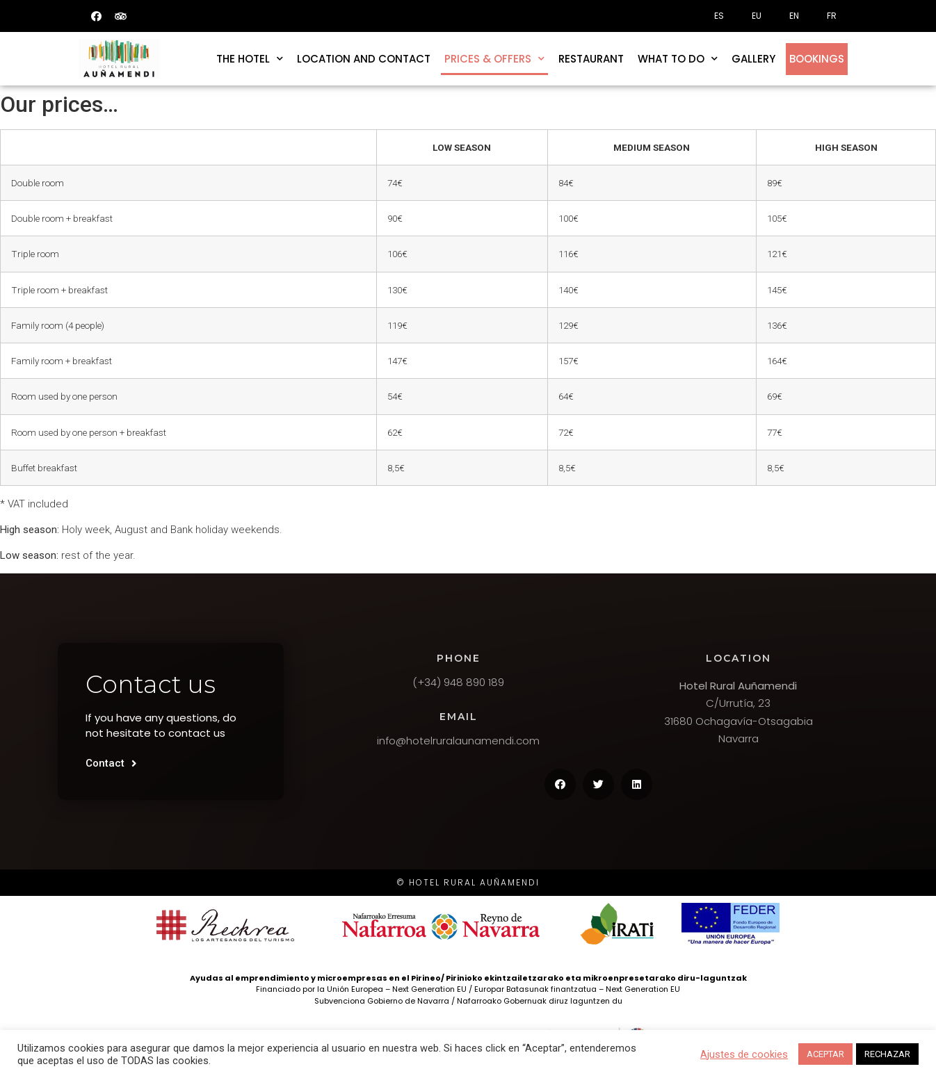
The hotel (249, 59)
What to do (678, 59)
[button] (111, 763)
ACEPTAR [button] (825, 1054)
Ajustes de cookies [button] (744, 1054)
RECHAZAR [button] (887, 1054)
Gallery (753, 58)
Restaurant (591, 58)
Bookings (816, 58)
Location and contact (363, 58)
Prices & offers (494, 59)
